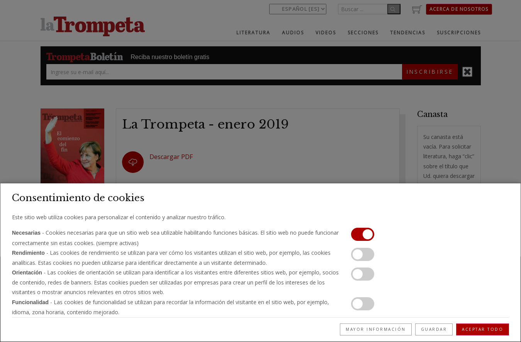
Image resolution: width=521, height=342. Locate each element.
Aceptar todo (482, 329)
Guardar (434, 329)
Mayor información (376, 329)
